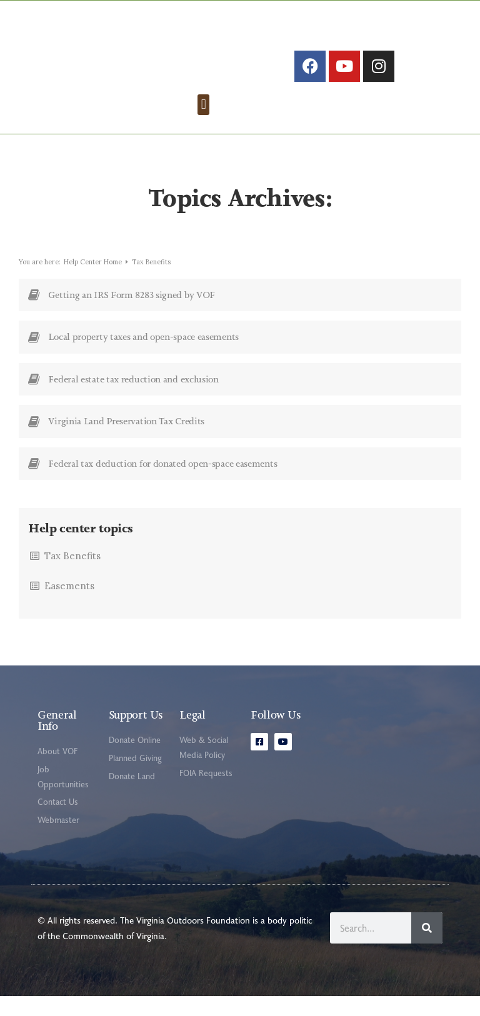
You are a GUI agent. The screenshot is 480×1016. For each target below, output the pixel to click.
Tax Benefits (72, 576)
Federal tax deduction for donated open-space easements (162, 483)
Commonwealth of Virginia (113, 956)
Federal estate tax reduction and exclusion (133, 399)
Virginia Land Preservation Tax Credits (126, 441)
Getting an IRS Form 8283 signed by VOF (131, 315)
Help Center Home (94, 281)
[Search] (426, 948)
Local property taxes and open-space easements (143, 357)
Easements (69, 606)
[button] (203, 124)
